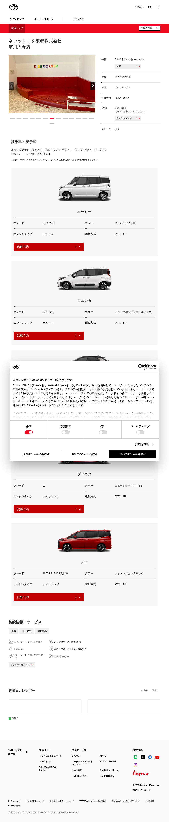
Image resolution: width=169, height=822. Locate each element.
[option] (52, 84)
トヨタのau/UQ (107, 776)
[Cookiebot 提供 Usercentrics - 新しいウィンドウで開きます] (141, 367)
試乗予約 (49, 246)
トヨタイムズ (45, 761)
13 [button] (90, 119)
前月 (146, 690)
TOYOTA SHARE (108, 761)
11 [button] (77, 119)
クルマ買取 (77, 770)
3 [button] (24, 119)
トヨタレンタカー (80, 776)
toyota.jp (39, 385)
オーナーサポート (43, 19)
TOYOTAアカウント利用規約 (92, 801)
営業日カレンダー (128, 118)
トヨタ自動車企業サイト (50, 756)
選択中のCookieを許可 (84, 454)
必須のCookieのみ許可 (36, 454)
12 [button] (83, 119)
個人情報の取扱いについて (61, 801)
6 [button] (44, 119)
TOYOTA (14, 7)
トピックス (78, 19)
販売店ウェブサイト (23, 665)
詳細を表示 (142, 444)
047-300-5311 (123, 77)
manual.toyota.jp (58, 385)
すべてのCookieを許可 (133, 454)
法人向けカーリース (109, 770)
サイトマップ (14, 801)
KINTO (103, 756)
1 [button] (11, 119)
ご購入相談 (146, 28)
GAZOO (76, 756)
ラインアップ (16, 19)
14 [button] (50, 124)
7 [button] (50, 119)
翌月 (154, 690)
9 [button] (63, 119)
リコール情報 (14, 805)
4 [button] (30, 119)
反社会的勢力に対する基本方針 (126, 801)
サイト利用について (35, 801)
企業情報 (150, 801)
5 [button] (37, 119)
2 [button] (17, 119)
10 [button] (70, 119)
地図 (128, 66)
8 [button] (57, 119)
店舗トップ (17, 28)
